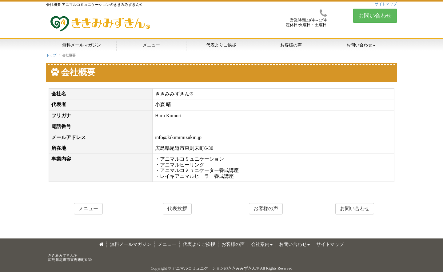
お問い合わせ (375, 16)
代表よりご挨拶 (221, 45)
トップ (51, 55)
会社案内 (262, 244)
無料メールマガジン (81, 45)
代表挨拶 (177, 208)
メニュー (151, 45)
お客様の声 (291, 45)
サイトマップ (386, 4)
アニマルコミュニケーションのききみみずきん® (215, 268)
